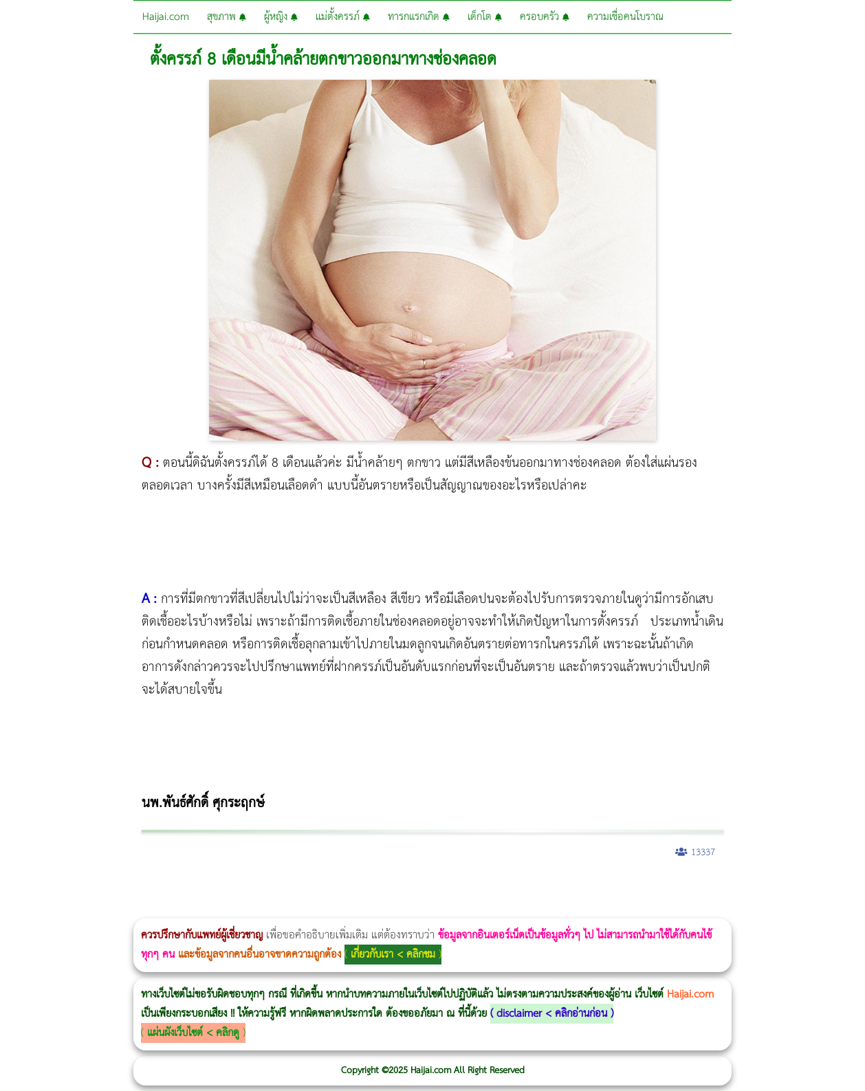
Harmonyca (0, 909)
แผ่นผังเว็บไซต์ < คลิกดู (193, 1033)
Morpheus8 (187, 888)
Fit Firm (675, 888)
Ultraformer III (230, 909)
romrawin (422, 888)
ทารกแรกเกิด (419, 17)
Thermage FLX (486, 888)
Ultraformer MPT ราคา (511, 888)
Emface (239, 909)
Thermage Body (346, 888)
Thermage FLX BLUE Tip (258, 909)
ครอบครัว (544, 17)
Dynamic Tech (540, 888)
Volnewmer (207, 909)
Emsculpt (679, 888)
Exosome (862, 888)
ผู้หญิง (281, 17)
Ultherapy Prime (250, 909)
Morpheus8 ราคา (566, 888)
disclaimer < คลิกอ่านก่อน (551, 1014)
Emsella (371, 888)
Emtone (612, 888)
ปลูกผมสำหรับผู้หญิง (739, 888)
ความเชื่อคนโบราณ (625, 17)
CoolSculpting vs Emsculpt (252, 888)
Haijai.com (165, 17)
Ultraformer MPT (235, 909)
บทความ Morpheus (407, 888)
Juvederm (851, 888)
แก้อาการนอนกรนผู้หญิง (138, 888)
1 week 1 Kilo (616, 888)
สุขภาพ (226, 17)
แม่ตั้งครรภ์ (343, 17)
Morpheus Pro (360, 888)
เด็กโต (485, 17)
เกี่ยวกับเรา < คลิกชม (393, 955)
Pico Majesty (819, 888)
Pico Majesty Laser (823, 888)
